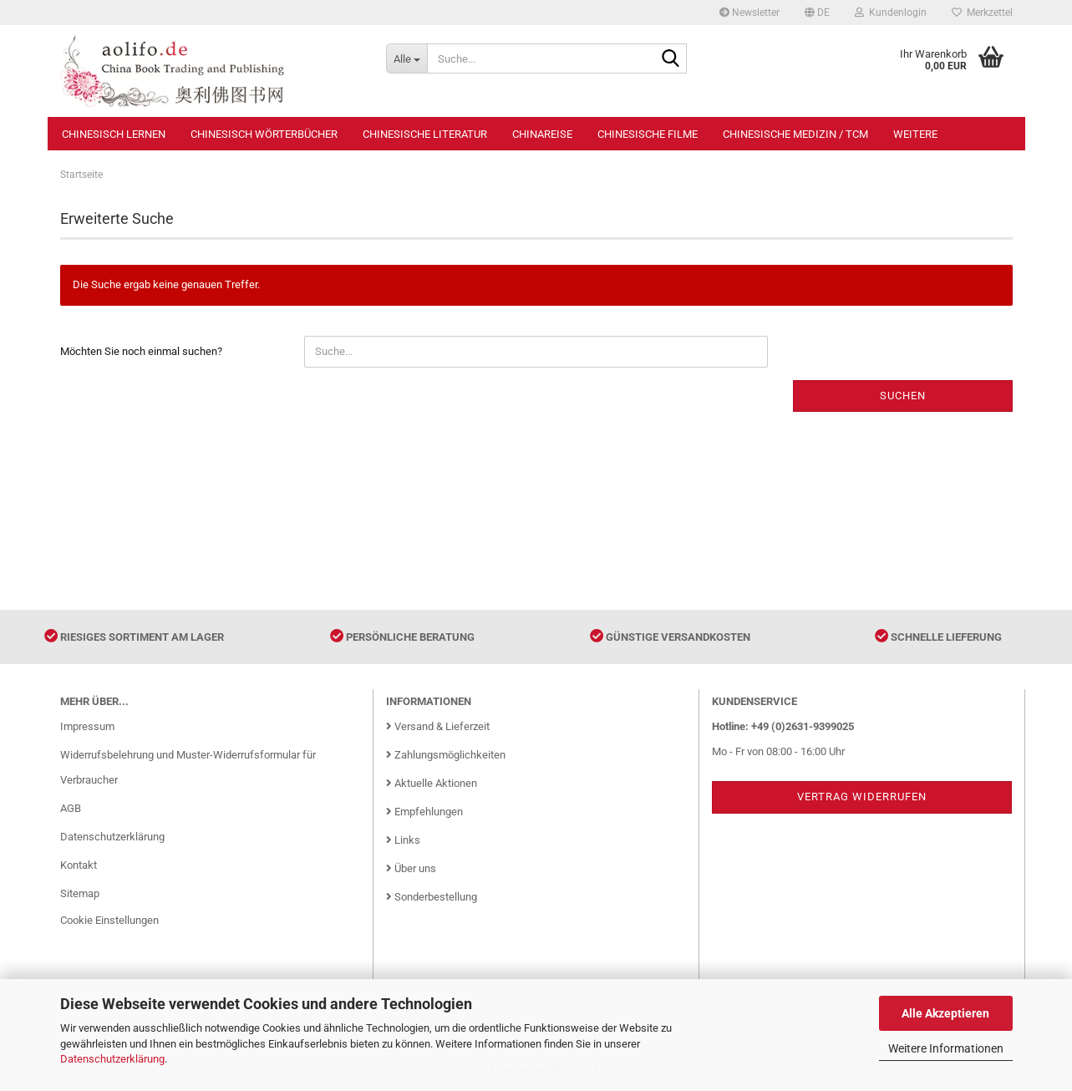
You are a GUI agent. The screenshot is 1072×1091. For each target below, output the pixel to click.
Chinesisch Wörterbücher (264, 134)
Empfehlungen (424, 811)
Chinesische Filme (647, 134)
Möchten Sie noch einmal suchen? (141, 351)
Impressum (87, 726)
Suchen (903, 395)
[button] (817, 12)
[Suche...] (406, 58)
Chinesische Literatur (425, 134)
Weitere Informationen (945, 1048)
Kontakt (78, 865)
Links (403, 840)
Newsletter (749, 12)
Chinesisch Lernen (113, 134)
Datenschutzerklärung (112, 1059)
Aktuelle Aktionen (431, 783)
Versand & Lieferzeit (438, 726)
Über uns (411, 868)
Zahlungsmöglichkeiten (446, 754)
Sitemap (79, 893)
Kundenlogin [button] (891, 12)
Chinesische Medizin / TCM (795, 134)
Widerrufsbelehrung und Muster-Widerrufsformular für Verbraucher (188, 767)
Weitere (915, 134)
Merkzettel (982, 12)
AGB (70, 808)
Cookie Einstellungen (109, 920)
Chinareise (542, 134)
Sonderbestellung (431, 897)
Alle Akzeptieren (945, 1013)
